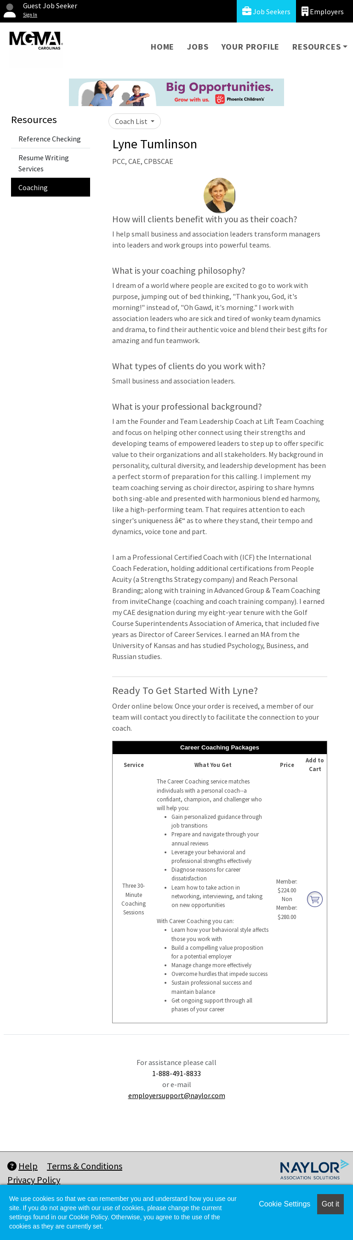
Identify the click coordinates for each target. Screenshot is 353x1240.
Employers (323, 11)
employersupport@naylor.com (176, 1095)
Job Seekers (266, 11)
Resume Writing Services (43, 163)
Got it (330, 1204)
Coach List (132, 121)
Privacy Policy (33, 1179)
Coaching (33, 187)
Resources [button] (316, 46)
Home (162, 46)
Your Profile (251, 46)
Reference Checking (49, 138)
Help (22, 1166)
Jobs (197, 46)
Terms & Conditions (84, 1166)
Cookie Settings (284, 1204)
